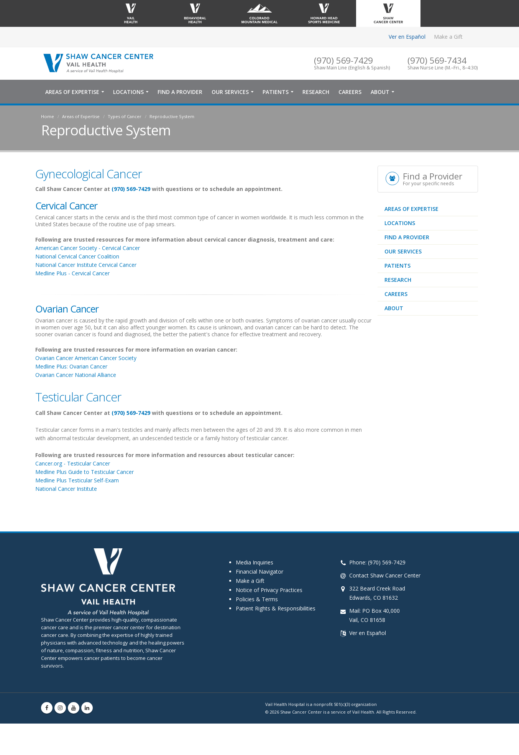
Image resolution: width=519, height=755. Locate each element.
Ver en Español (407, 36)
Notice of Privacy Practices (269, 590)
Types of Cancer (124, 116)
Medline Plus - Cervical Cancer (73, 273)
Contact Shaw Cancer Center (384, 575)
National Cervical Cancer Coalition (78, 256)
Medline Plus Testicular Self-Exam (77, 480)
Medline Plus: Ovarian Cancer (72, 366)
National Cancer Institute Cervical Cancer (86, 264)
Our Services (230, 91)
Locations (128, 91)
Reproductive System (171, 116)
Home (47, 116)
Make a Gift (448, 36)
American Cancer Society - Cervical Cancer (87, 248)
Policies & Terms (257, 599)
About (380, 91)
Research (315, 91)
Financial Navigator (259, 571)
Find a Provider (180, 91)
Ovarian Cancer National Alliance (75, 374)
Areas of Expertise (72, 91)
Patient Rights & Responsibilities (275, 608)
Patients (276, 91)
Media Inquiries (254, 562)
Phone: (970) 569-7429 (377, 562)
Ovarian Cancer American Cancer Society (85, 358)
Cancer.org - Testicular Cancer (72, 463)
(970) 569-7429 (131, 188)
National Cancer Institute (66, 488)
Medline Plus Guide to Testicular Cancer (84, 471)
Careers (349, 91)
